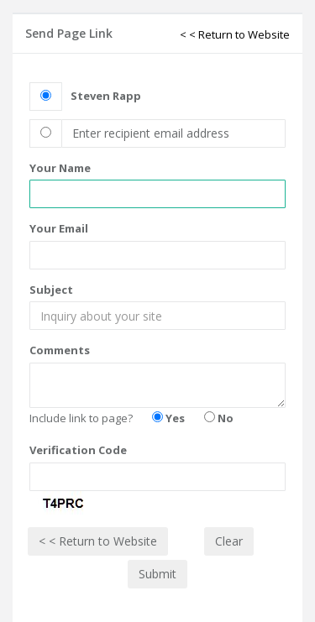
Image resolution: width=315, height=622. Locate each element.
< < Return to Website (235, 34)
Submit (157, 574)
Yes (168, 418)
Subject (51, 289)
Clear (229, 541)
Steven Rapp (106, 95)
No (219, 418)
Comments (59, 350)
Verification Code (78, 449)
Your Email (58, 228)
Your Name (60, 167)
